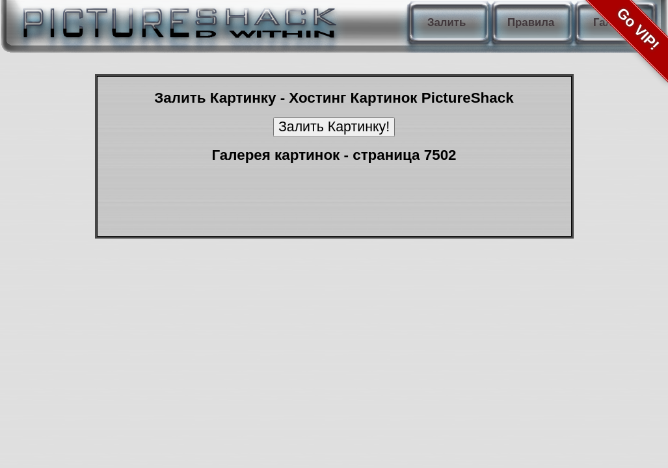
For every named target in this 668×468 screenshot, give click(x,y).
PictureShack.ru (177, 19)
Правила (530, 22)
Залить (446, 22)
